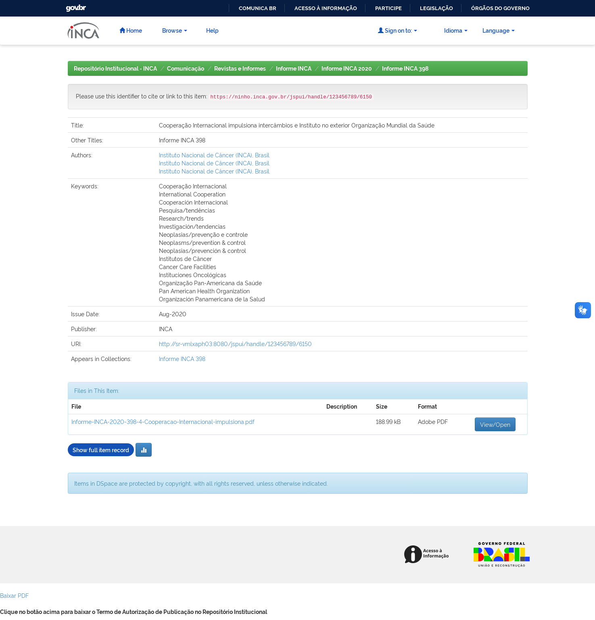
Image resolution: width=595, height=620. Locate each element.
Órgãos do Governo (500, 8)
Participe (388, 8)
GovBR (75, 5)
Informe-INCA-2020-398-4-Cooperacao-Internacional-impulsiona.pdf (163, 421)
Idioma (456, 30)
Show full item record (101, 449)
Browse (174, 30)
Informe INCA (293, 68)
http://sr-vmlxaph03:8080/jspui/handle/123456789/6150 (235, 343)
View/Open (495, 424)
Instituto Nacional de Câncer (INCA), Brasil (214, 155)
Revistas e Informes (240, 68)
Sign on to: (397, 30)
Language (498, 30)
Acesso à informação (325, 8)
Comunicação (185, 68)
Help (212, 30)
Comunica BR (257, 8)
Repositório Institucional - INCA (115, 68)
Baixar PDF (14, 595)
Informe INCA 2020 (347, 68)
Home (130, 30)
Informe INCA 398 (405, 68)
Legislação (436, 8)
